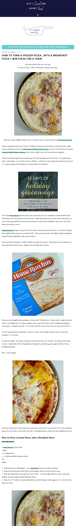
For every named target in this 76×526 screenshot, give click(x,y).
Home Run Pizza (7, 230)
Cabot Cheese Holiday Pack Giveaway (36, 149)
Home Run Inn (14, 215)
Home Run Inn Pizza (65, 140)
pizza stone (34, 468)
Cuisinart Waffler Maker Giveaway (14, 152)
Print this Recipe (8, 441)
